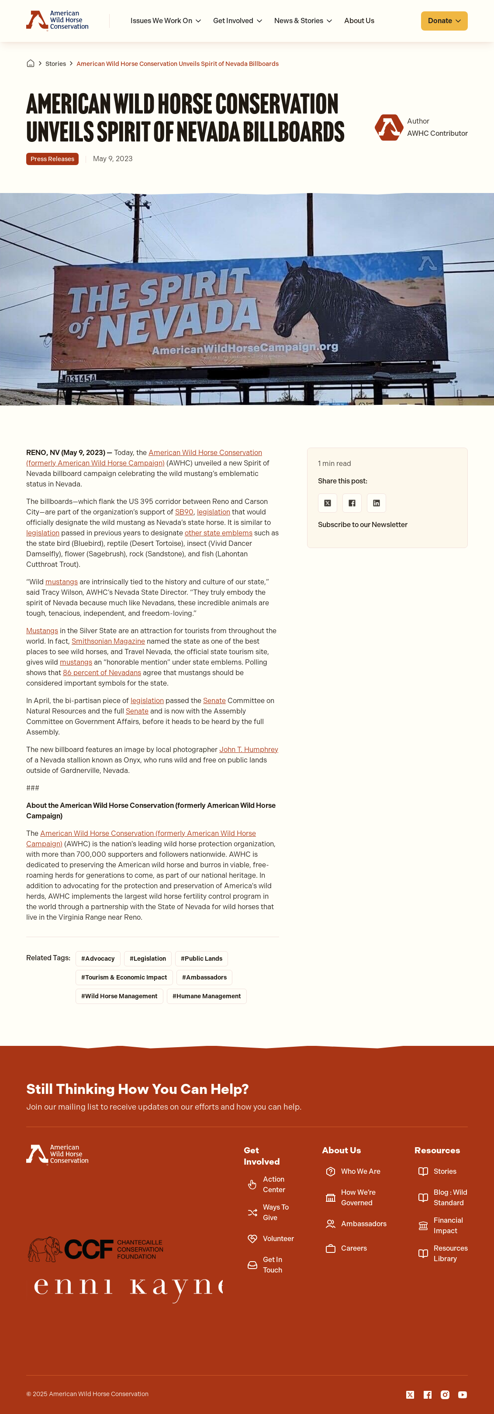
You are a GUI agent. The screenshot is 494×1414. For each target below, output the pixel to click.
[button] (167, 21)
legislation (213, 512)
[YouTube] (462, 1395)
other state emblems (218, 533)
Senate (214, 701)
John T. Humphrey (248, 749)
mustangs (61, 582)
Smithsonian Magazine (108, 641)
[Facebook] (427, 1395)
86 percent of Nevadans (102, 673)
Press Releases (52, 158)
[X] (410, 1395)
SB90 (184, 512)
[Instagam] (445, 1395)
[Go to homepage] (57, 20)
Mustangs (42, 631)
